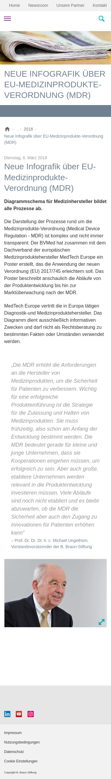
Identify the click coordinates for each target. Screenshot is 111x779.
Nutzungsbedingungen (22, 742)
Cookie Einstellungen (21, 761)
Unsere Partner (71, 5)
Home (14, 5)
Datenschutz (14, 752)
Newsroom (38, 5)
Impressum (13, 733)
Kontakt (100, 5)
